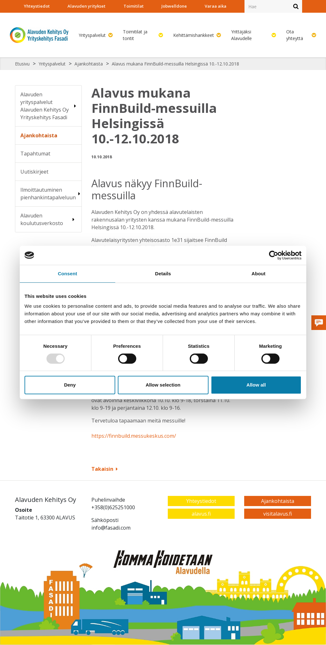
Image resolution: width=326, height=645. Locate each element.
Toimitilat (134, 6)
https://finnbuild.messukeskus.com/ (133, 435)
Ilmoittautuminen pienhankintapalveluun (48, 193)
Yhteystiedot (37, 6)
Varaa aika (215, 6)
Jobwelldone (174, 6)
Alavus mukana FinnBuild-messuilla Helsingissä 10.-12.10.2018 (175, 64)
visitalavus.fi (277, 513)
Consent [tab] (67, 273)
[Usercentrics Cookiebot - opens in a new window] (273, 255)
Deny (70, 385)
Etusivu (22, 64)
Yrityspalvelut (52, 64)
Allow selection (162, 385)
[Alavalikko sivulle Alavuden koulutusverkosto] (73, 219)
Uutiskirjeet (34, 171)
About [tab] (259, 273)
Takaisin (104, 468)
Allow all (256, 385)
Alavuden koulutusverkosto (41, 219)
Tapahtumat (35, 153)
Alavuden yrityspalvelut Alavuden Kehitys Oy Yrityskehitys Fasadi (44, 106)
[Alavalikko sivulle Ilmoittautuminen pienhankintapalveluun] (79, 193)
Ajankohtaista (88, 64)
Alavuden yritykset (86, 6)
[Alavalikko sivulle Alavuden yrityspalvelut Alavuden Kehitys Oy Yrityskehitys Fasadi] (75, 106)
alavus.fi (201, 513)
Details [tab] (163, 273)
